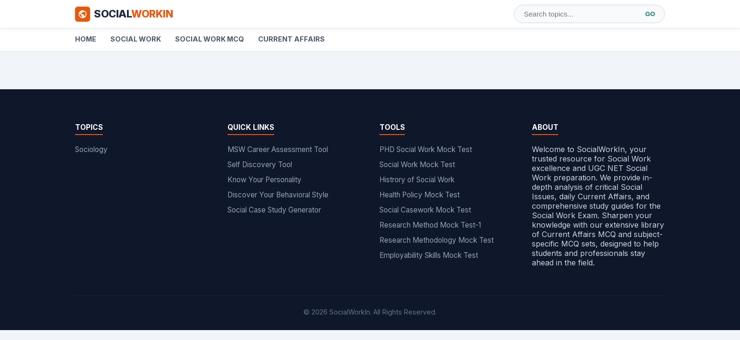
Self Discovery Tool (259, 164)
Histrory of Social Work (416, 179)
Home (85, 39)
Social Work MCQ (209, 39)
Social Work (135, 39)
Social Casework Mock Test (425, 209)
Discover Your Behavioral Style (277, 194)
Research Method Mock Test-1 (430, 225)
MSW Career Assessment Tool (277, 149)
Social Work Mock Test (417, 164)
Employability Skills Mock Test (428, 255)
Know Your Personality (264, 179)
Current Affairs (291, 39)
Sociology (91, 149)
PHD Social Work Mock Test (425, 149)
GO (650, 13)
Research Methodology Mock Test (436, 240)
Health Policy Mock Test (419, 194)
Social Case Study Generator (274, 209)
